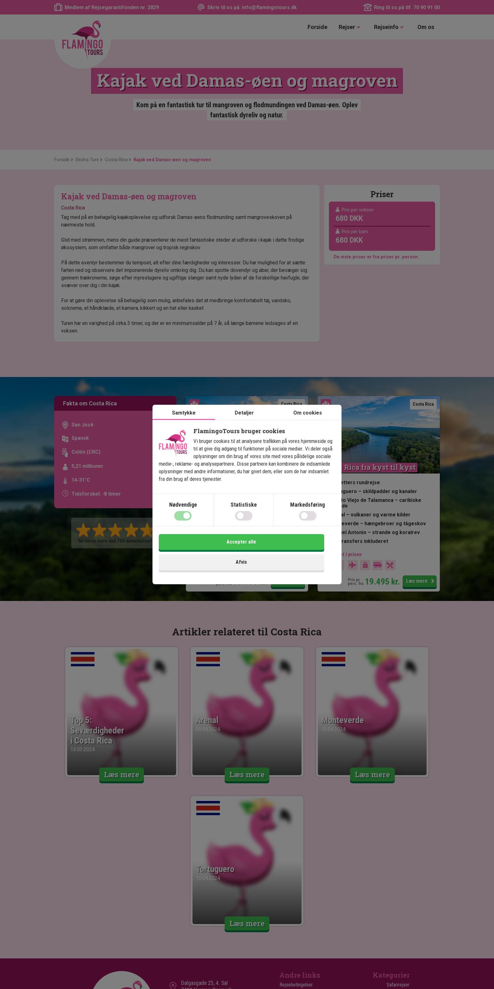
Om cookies (307, 425)
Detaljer (244, 425)
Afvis (202, 554)
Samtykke (184, 425)
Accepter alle (292, 554)
